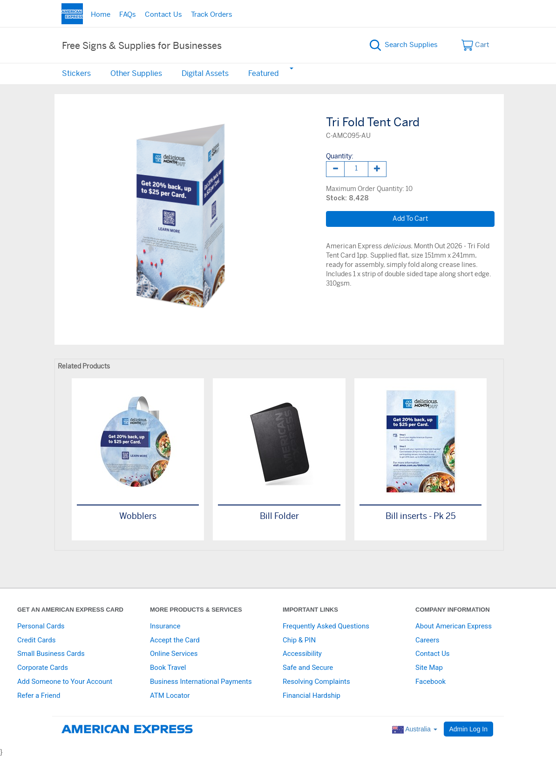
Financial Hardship (311, 695)
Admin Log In (468, 729)
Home (100, 14)
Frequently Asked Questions (326, 626)
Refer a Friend (38, 695)
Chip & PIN (299, 640)
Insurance (165, 626)
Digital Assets (205, 73)
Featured (263, 73)
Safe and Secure (308, 667)
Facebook (430, 681)
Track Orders (211, 14)
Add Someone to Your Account (64, 681)
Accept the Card (175, 640)
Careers (427, 640)
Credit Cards (36, 640)
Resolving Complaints (316, 681)
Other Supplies (136, 73)
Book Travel (168, 667)
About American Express (453, 626)
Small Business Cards (51, 653)
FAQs (127, 14)
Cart (475, 45)
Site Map (429, 667)
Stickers (76, 73)
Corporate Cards (42, 667)
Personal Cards (41, 626)
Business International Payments (201, 681)
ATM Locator (170, 695)
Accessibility (302, 653)
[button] (291, 68)
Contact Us (163, 14)
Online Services (173, 653)
